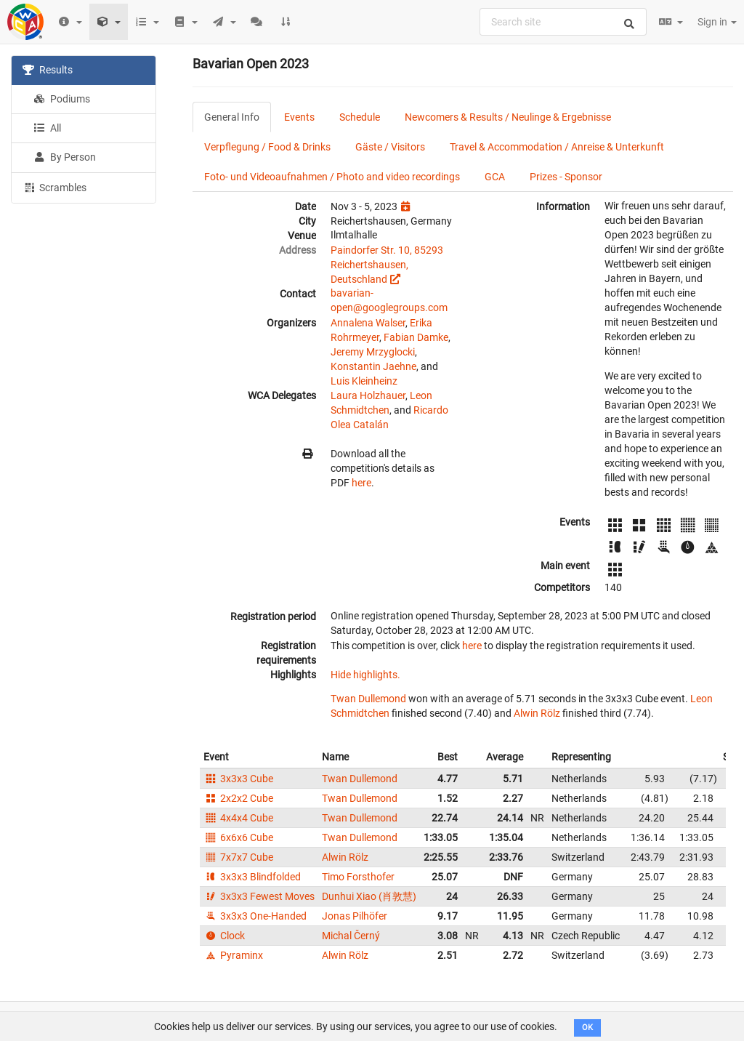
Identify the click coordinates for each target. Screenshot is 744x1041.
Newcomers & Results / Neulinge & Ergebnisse (508, 117)
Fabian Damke (416, 337)
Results (48, 70)
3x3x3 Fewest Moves (259, 896)
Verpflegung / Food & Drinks (267, 147)
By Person (64, 157)
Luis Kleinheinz (364, 381)
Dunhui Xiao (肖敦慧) (369, 896)
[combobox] (563, 22)
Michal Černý (351, 935)
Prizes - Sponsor (566, 176)
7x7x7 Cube (238, 857)
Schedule (359, 117)
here (361, 483)
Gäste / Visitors (390, 147)
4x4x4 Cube (238, 818)
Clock (224, 935)
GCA (495, 176)
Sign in (717, 22)
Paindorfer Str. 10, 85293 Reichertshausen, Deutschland (387, 264)
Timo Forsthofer (358, 877)
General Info (231, 117)
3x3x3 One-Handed (255, 916)
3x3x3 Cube (238, 778)
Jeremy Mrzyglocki (373, 352)
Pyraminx (233, 955)
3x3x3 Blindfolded (252, 877)
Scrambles (54, 186)
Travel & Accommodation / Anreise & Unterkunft (557, 147)
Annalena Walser (368, 323)
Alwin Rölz (537, 713)
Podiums (61, 99)
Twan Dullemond (368, 698)
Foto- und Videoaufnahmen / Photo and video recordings (332, 176)
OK (587, 1027)
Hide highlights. (365, 674)
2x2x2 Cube (238, 798)
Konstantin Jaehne (373, 366)
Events (299, 117)
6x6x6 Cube (238, 837)
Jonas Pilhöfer (354, 916)
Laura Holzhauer (368, 395)
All (47, 128)
